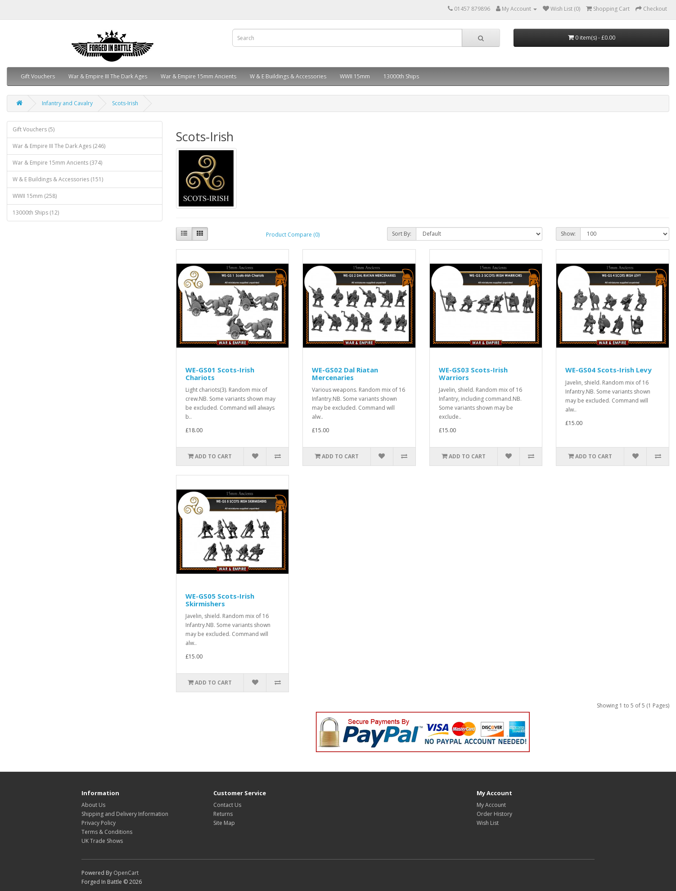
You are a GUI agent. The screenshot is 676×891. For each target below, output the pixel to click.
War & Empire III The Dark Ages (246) (59, 146)
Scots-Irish (125, 103)
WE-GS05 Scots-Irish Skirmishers (219, 599)
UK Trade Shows (102, 841)
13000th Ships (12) (36, 212)
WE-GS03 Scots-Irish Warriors (473, 373)
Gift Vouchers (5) (33, 129)
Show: (568, 233)
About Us (93, 805)
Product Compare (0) (293, 234)
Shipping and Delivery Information (124, 814)
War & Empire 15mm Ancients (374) (57, 162)
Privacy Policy (98, 823)
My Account (491, 805)
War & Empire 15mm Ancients (198, 76)
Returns (223, 814)
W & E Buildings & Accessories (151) (58, 179)
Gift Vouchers (38, 76)
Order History (494, 814)
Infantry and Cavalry (67, 103)
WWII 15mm (355, 76)
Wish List (488, 823)
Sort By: (401, 233)
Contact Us (227, 805)
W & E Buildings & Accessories (288, 76)
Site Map (224, 823)
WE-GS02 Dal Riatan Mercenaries (345, 373)
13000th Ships (401, 76)
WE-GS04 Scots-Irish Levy (608, 369)
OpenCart (126, 873)
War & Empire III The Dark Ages (107, 76)
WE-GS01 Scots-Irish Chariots (219, 373)
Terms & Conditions (106, 832)
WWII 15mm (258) (35, 196)
